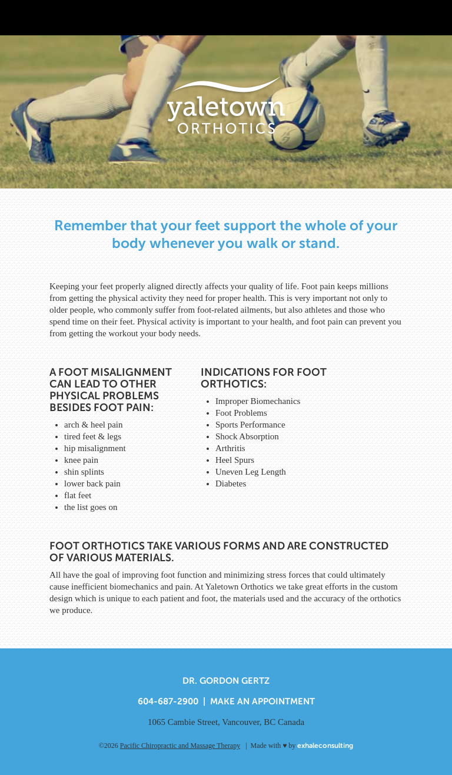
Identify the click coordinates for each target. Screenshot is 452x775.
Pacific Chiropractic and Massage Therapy (180, 745)
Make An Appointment (262, 701)
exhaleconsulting (325, 745)
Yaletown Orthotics (226, 105)
